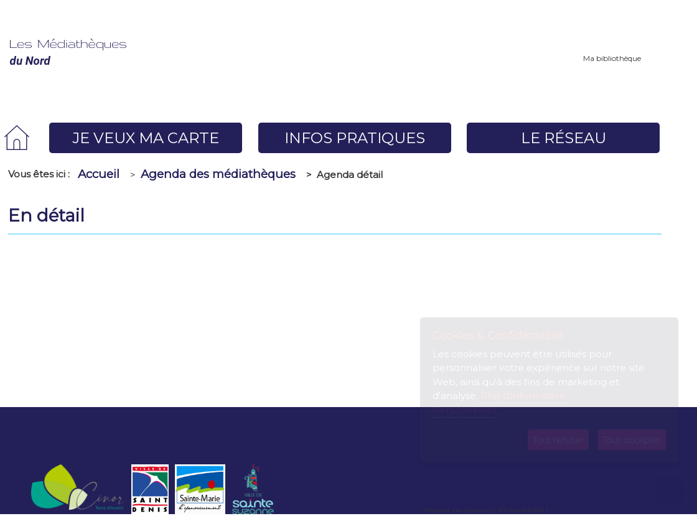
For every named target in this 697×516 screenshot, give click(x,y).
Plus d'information (523, 395)
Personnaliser (465, 410)
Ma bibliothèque (612, 58)
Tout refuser (558, 440)
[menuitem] (17, 137)
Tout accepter (632, 440)
